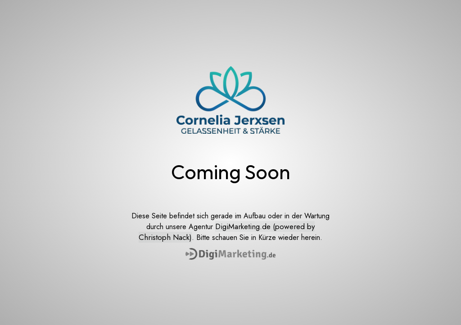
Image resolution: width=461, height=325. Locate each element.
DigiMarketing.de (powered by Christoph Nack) (227, 232)
